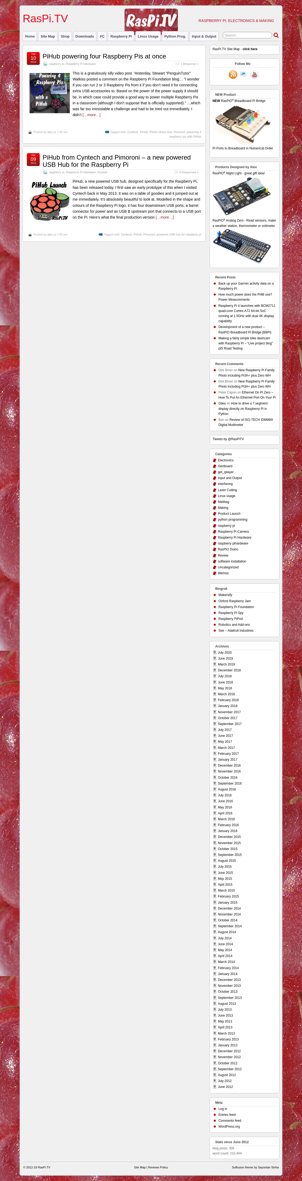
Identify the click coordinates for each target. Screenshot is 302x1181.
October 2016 (228, 777)
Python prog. (175, 36)
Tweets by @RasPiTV (228, 439)
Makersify (225, 595)
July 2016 (225, 795)
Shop (65, 36)
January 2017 (228, 759)
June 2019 (225, 658)
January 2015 (228, 902)
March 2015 (226, 890)
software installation (232, 561)
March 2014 (226, 962)
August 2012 (227, 1075)
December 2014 (229, 908)
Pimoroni (179, 132)
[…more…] (91, 115)
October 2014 (228, 920)
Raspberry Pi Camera (233, 532)
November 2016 (229, 771)
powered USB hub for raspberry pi (179, 234)
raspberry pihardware (233, 543)
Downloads (84, 36)
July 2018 (225, 676)
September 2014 (230, 926)
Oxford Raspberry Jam (235, 601)
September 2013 (230, 998)
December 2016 (229, 765)
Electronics (226, 460)
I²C (102, 36)
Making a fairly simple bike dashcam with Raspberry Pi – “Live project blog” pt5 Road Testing (246, 343)
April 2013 (225, 1027)
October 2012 (228, 1063)
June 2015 (225, 873)
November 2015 (229, 843)
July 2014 (225, 938)
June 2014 (225, 944)
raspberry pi (121, 36)
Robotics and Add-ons (234, 625)
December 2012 (229, 1051)
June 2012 (225, 1087)
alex (50, 132)
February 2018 (228, 700)
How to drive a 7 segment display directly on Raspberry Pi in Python (243, 408)
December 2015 (229, 837)
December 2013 (229, 980)
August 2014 (227, 932)
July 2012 (225, 1081)
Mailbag (223, 502)
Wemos (223, 573)
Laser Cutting (227, 490)
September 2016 (230, 783)
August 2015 (227, 861)
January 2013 (228, 1045)
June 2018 (225, 682)
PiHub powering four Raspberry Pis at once (104, 56)
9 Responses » (189, 172)
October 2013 (228, 992)
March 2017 (226, 748)
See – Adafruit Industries (236, 630)
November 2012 (229, 1057)
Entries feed (227, 1115)
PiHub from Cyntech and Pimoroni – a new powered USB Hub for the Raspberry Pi (116, 161)
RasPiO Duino (228, 549)
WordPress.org (229, 1126)
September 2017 (230, 724)
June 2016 (225, 801)
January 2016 (228, 831)
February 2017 (228, 754)
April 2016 (225, 813)
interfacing (225, 484)
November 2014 (229, 914)
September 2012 (230, 1069)
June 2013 (225, 1015)
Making (223, 508)
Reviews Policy (158, 1167)
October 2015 (228, 849)
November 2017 (229, 712)
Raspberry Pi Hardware (81, 63)
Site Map (48, 36)
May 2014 (225, 950)
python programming (233, 519)
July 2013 (225, 1009)
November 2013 (229, 986)
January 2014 (228, 974)
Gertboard (225, 466)
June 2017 (225, 736)
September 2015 (230, 855)
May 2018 (225, 688)
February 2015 (228, 896)
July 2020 (225, 652)
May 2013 (225, 1021)
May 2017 (225, 742)
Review (102, 172)
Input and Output (230, 478)
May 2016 (225, 807)
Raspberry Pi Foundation (236, 607)
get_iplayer (226, 472)
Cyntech (132, 132)
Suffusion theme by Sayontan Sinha (255, 1167)
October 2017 (228, 718)
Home (30, 36)
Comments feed (230, 1121)
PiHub (144, 132)
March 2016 (226, 819)
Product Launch (229, 514)
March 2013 (226, 1033)
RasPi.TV (45, 18)
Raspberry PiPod (231, 619)
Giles (222, 403)
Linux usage (148, 36)
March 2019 (226, 664)
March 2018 (226, 694)
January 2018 (228, 706)
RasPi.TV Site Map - (235, 49)
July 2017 (225, 730)
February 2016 (228, 825)
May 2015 (225, 879)
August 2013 (227, 1004)
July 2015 (225, 867)
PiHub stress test (161, 132)
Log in (223, 1109)
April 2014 (225, 956)
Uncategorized (228, 567)
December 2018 (229, 670)
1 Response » (190, 63)
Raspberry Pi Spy (231, 613)
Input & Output (204, 36)
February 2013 (228, 1039)
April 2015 (225, 884)
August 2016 (227, 789)
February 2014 (228, 968)
